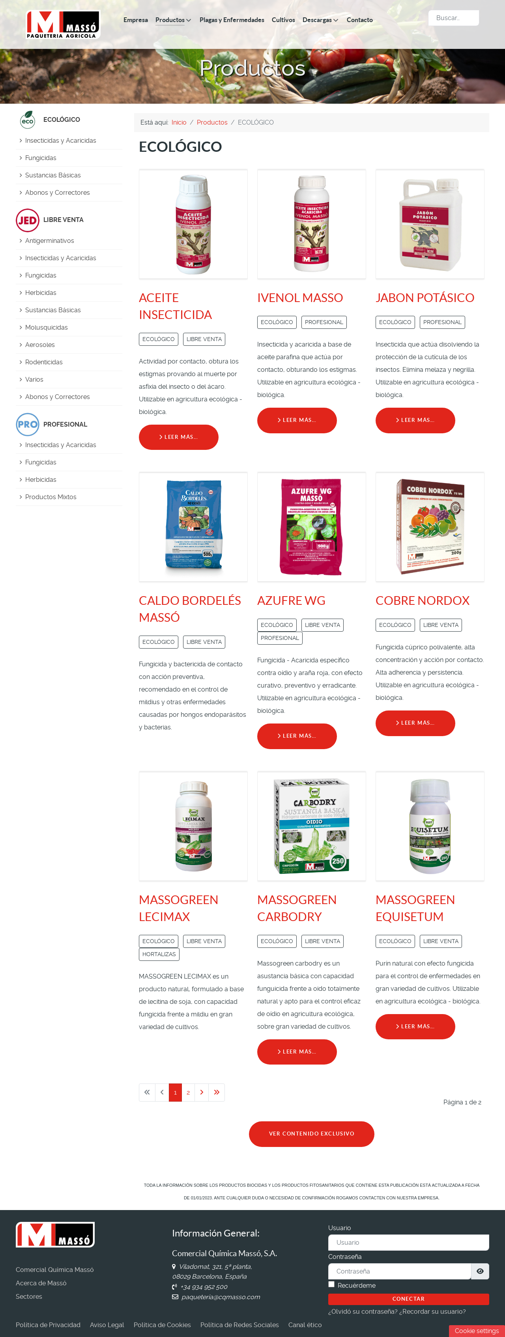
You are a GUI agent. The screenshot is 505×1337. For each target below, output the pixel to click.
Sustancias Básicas (53, 175)
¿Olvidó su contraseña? (363, 1311)
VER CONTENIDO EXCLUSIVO (312, 1134)
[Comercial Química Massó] (63, 24)
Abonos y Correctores (57, 192)
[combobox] (453, 18)
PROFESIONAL (324, 322)
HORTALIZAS (159, 954)
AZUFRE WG (291, 600)
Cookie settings (477, 1331)
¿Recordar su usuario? (432, 1311)
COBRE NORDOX (422, 600)
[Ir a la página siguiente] (202, 1092)
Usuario (339, 1228)
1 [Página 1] (175, 1092)
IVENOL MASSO (300, 297)
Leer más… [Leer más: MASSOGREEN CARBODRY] (297, 1052)
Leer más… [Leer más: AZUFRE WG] (297, 736)
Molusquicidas (46, 327)
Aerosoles (40, 345)
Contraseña (345, 1257)
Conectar (409, 1299)
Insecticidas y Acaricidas (60, 140)
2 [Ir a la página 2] (188, 1092)
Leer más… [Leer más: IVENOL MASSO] (297, 420)
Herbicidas (40, 292)
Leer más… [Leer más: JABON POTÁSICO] (415, 420)
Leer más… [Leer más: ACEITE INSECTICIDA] (178, 437)
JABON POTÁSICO (425, 297)
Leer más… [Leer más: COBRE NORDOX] (415, 723)
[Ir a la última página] (216, 1092)
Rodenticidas (44, 362)
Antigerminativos (49, 240)
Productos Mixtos (51, 497)
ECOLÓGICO (158, 339)
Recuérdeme (357, 1285)
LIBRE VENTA (204, 339)
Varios (34, 379)
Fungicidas (40, 158)
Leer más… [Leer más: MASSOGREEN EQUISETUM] (415, 1026)
